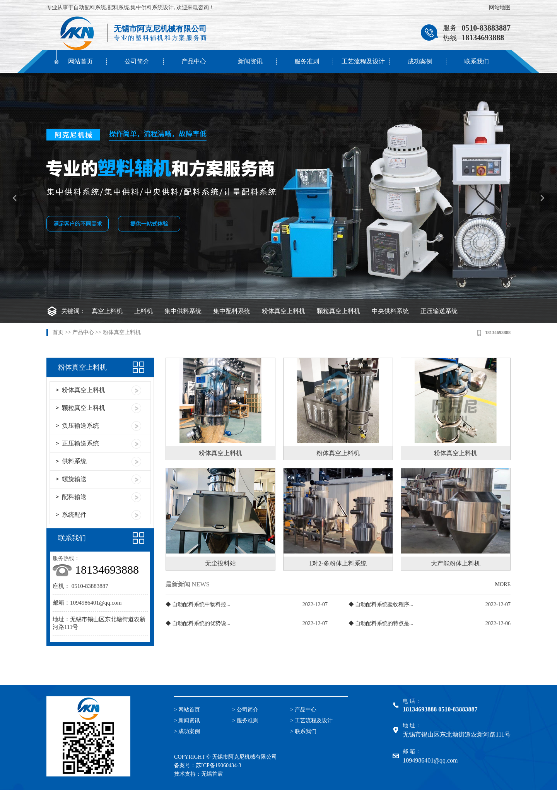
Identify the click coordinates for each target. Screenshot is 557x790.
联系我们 (476, 61)
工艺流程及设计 (363, 61)
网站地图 (500, 7)
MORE (503, 584)
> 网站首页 (187, 710)
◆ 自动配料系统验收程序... (381, 604)
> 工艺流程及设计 (311, 720)
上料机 (143, 311)
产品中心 (193, 61)
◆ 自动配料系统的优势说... (198, 623)
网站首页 (80, 61)
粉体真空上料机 (283, 311)
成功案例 (420, 61)
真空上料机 (107, 311)
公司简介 (137, 61)
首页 (58, 332)
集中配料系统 (231, 311)
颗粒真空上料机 (338, 311)
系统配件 (74, 514)
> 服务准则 (245, 720)
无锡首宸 (212, 774)
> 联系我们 (303, 731)
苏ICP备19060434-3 (218, 765)
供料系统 (74, 461)
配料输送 (74, 497)
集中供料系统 (183, 311)
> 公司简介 (245, 710)
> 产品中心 (303, 710)
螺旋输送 (74, 479)
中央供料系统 (390, 311)
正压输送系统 (439, 311)
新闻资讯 (250, 61)
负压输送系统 (80, 425)
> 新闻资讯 (187, 720)
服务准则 (306, 61)
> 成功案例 (187, 731)
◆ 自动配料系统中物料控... (198, 604)
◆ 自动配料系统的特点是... (381, 623)
